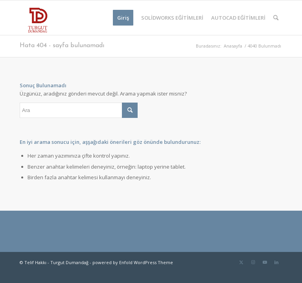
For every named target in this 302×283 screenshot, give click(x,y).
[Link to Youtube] (265, 262)
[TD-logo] (37, 17)
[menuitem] (123, 17)
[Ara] (275, 17)
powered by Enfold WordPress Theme (132, 262)
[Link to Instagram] (253, 262)
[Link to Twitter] (241, 262)
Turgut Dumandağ (69, 262)
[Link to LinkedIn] (276, 262)
